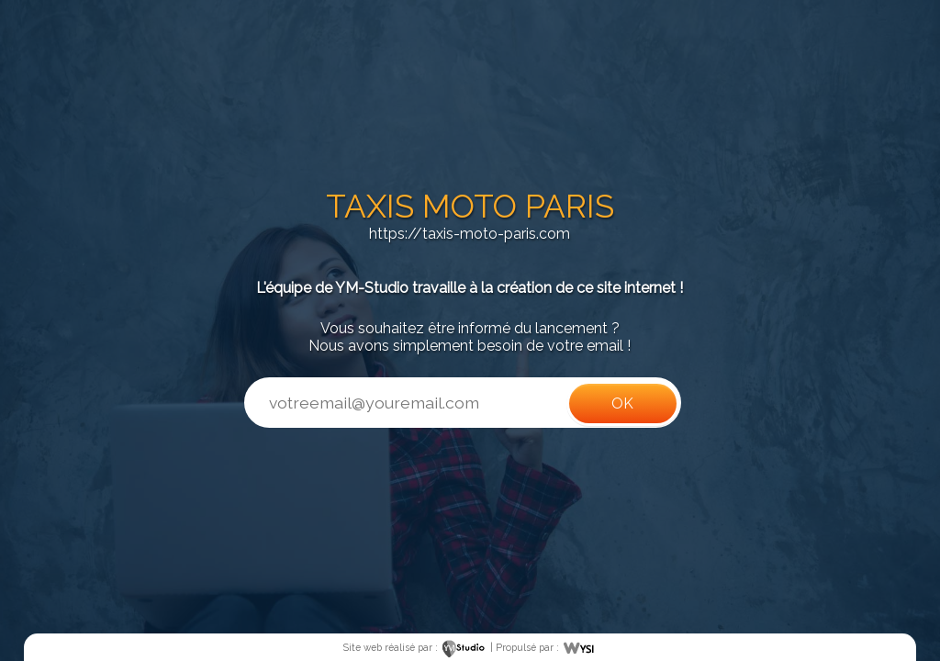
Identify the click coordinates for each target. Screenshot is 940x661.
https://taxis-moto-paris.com (469, 233)
